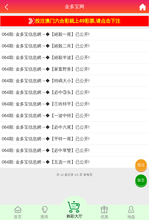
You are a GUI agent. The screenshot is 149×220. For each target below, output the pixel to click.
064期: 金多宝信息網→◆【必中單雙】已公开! (45, 150)
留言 (141, 180)
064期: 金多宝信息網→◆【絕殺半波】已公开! (45, 57)
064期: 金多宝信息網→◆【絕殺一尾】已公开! (45, 34)
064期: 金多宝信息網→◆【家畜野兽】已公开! (45, 69)
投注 (141, 165)
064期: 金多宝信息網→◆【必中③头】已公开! (45, 92)
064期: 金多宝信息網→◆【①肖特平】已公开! (45, 103)
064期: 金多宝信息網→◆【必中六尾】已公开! (45, 127)
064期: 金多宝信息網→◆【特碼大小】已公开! (45, 80)
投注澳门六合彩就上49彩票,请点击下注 (74, 21)
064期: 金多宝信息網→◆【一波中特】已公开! (45, 115)
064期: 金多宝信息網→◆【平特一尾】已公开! (45, 138)
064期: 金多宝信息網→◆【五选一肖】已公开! (45, 162)
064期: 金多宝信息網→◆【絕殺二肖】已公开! (45, 45)
